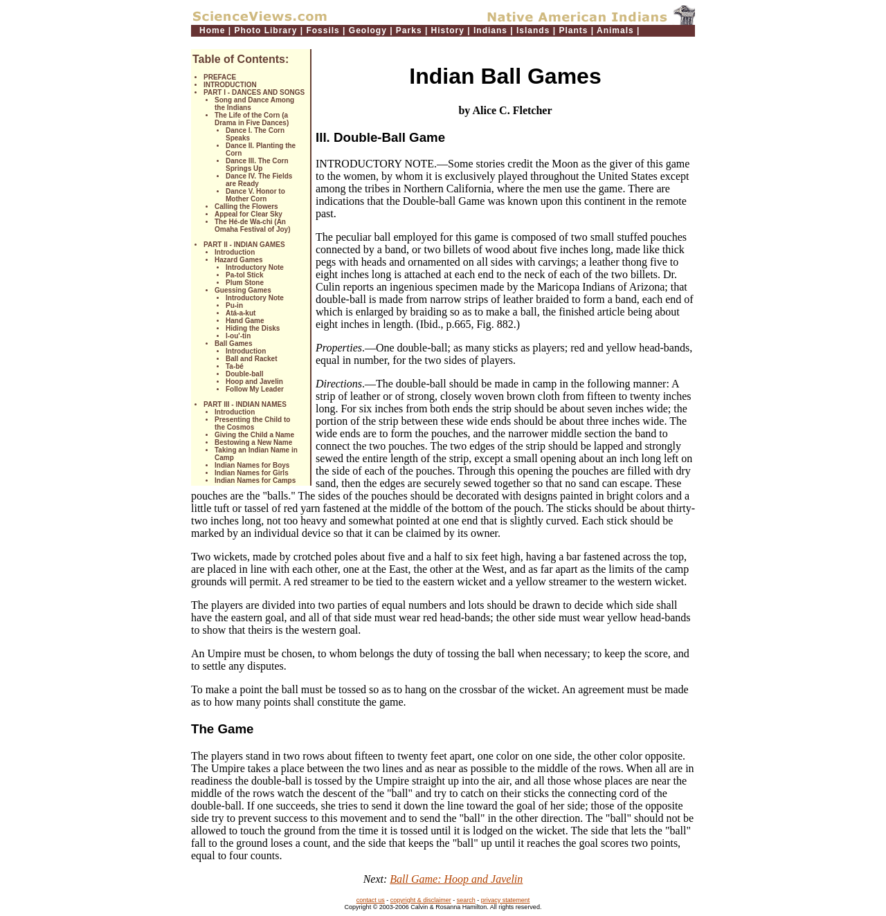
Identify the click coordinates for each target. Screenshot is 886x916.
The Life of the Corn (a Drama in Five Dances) (252, 119)
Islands (533, 30)
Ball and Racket (251, 359)
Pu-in (234, 305)
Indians (490, 30)
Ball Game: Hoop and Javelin (456, 879)
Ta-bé (235, 366)
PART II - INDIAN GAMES (244, 244)
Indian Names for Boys (252, 465)
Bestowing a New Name (253, 442)
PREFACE (220, 77)
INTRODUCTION (230, 85)
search (466, 900)
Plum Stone (245, 282)
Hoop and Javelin (254, 381)
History (447, 30)
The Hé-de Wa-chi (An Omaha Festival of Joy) (252, 225)
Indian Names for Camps (255, 480)
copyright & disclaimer (420, 900)
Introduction (235, 252)
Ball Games (233, 343)
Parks (409, 30)
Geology (368, 30)
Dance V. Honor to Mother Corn (255, 195)
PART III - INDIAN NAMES (245, 404)
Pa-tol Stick (244, 275)
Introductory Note (255, 267)
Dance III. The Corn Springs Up (257, 164)
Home (212, 30)
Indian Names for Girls (252, 473)
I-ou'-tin (238, 336)
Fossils (322, 30)
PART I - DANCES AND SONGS (254, 92)
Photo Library (265, 30)
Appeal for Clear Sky (248, 214)
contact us (370, 900)
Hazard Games (238, 260)
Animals (615, 30)
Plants (573, 30)
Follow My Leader (255, 389)
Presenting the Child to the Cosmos (252, 423)
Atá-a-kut (240, 313)
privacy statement (505, 900)
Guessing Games (243, 290)
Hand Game (245, 320)
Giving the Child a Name (254, 435)
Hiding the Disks (253, 328)
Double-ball (244, 374)
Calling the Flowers (246, 206)
